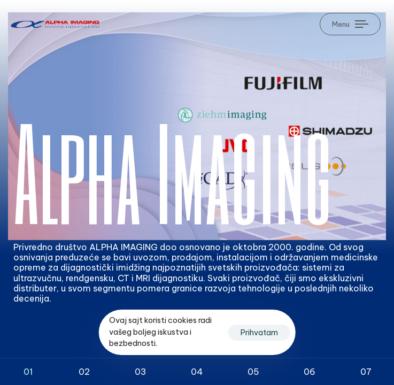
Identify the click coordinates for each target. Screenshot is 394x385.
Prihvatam (259, 332)
